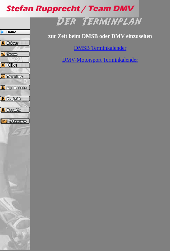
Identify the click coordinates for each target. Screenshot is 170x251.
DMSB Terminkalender (100, 48)
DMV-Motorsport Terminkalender (100, 60)
